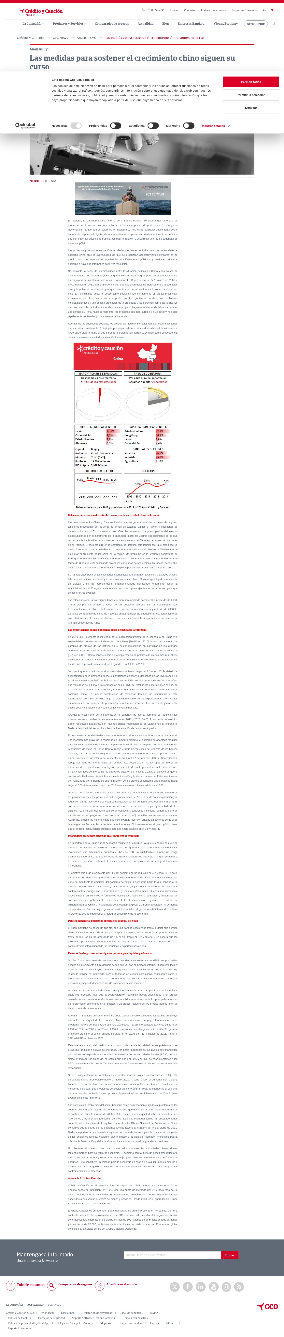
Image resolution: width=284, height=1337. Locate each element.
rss (239, 1286)
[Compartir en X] (34, 88)
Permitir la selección (251, 23)
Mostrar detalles (213, 54)
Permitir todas (251, 10)
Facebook (187, 1286)
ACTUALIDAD (35, 1304)
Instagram (226, 1287)
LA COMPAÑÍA (14, 1304)
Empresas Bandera (131, 1322)
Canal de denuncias (131, 1312)
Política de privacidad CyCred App (28, 1322)
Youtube (213, 1286)
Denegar (251, 36)
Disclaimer (67, 1312)
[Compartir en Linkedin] (53, 88)
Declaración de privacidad (96, 1312)
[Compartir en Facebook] (43, 88)
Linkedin (200, 1286)
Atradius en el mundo (121, 1284)
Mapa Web (106, 1322)
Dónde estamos (30, 1284)
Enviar (229, 1255)
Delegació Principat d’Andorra (75, 1322)
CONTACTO (54, 1304)
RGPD (154, 1312)
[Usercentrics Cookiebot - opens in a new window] (25, 54)
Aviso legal (47, 1312)
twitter (174, 1287)
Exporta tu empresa (19, 1328)
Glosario (171, 1322)
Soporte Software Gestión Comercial (94, 1317)
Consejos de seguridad (51, 1317)
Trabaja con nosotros (135, 1317)
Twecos (154, 1322)
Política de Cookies (19, 1317)
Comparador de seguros (75, 1284)
